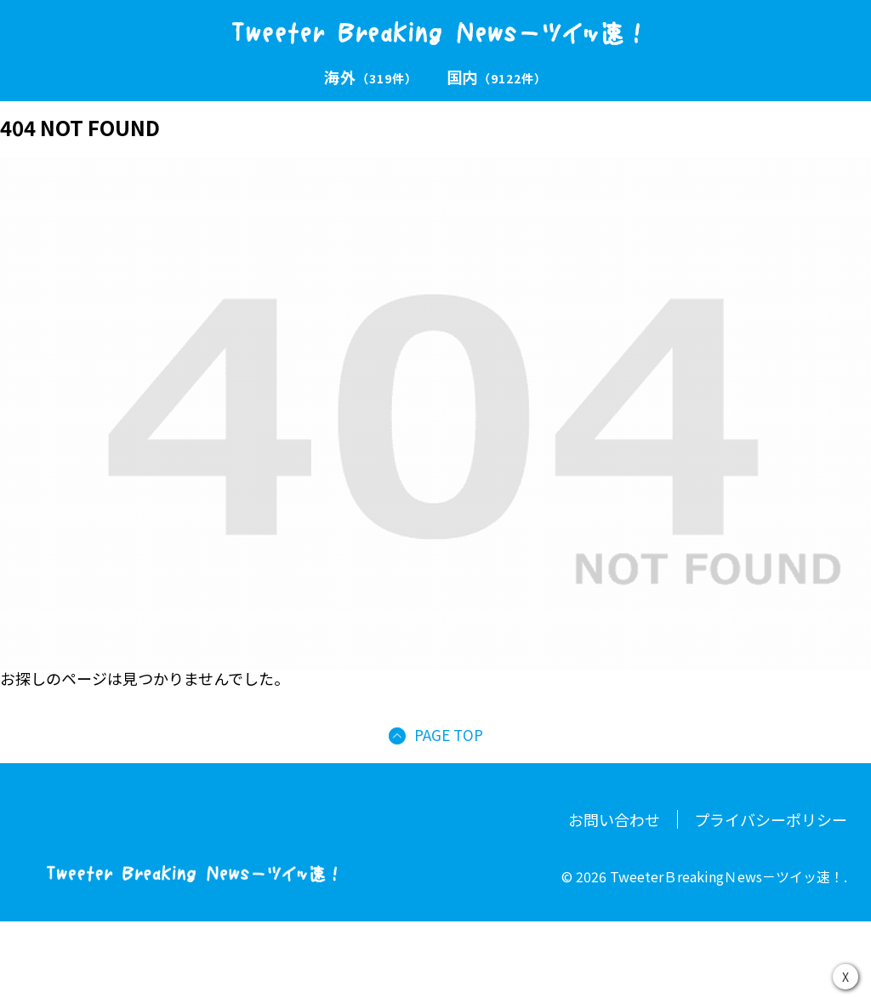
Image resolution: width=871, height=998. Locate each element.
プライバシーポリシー (770, 819)
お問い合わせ (614, 819)
